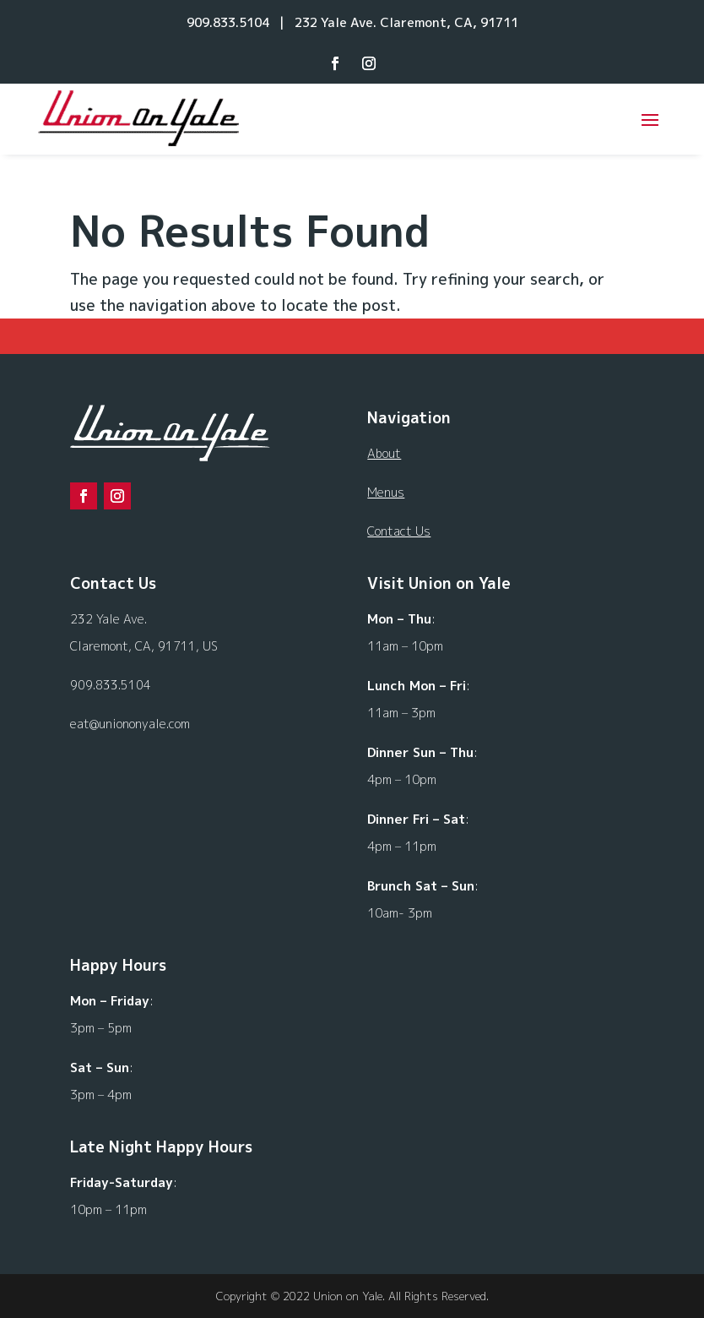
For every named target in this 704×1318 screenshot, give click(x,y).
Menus (385, 492)
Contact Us (399, 531)
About (384, 453)
